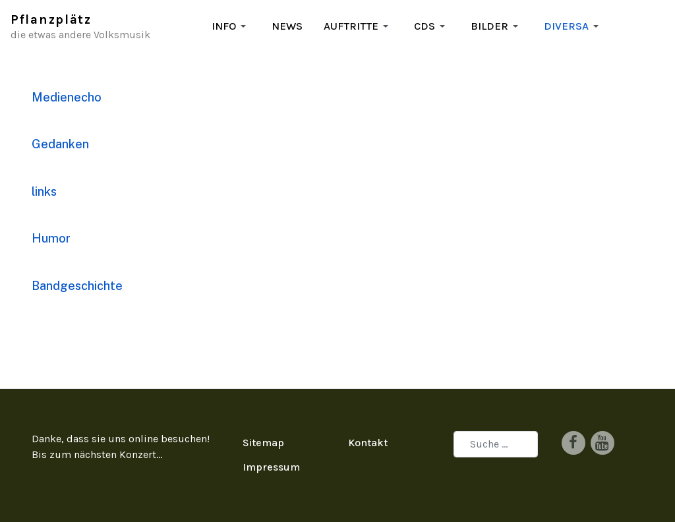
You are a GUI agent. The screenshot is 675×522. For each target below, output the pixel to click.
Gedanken (60, 144)
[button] (231, 26)
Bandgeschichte (77, 286)
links (44, 191)
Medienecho (67, 97)
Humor (51, 238)
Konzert (137, 454)
